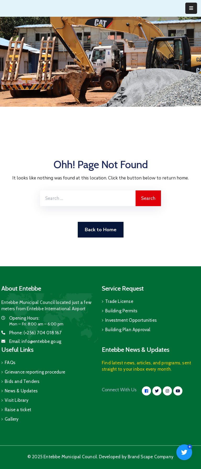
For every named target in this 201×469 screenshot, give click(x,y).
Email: (35, 341)
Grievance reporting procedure (35, 372)
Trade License (119, 301)
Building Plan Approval (127, 329)
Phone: (35, 332)
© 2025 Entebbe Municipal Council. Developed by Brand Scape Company (100, 456)
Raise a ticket (18, 409)
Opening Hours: (24, 318)
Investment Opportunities (131, 320)
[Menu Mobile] (191, 8)
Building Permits (121, 310)
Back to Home (100, 230)
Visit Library (17, 400)
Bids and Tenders (22, 381)
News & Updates (21, 390)
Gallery (12, 419)
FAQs (10, 362)
